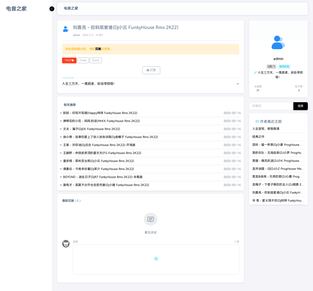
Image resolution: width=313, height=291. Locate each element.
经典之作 (258, 136)
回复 (98, 49)
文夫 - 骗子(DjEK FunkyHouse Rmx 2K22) (91, 129)
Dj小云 (95, 60)
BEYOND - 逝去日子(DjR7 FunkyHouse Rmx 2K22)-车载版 (103, 177)
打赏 (151, 70)
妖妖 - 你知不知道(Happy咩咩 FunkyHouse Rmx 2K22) (100, 113)
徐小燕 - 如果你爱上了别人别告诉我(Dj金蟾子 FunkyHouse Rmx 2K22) (110, 137)
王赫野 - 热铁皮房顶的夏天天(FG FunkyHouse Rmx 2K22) (102, 153)
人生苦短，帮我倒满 (265, 128)
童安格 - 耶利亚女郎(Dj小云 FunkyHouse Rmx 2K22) (98, 161)
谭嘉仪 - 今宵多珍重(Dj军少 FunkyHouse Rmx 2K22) (98, 169)
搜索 (301, 106)
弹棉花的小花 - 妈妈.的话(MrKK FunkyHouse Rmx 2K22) (101, 121)
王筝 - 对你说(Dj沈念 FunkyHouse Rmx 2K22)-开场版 (99, 145)
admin (77, 35)
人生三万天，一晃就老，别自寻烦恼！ (89, 83)
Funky (83, 60)
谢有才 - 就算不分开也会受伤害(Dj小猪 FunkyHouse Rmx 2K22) (106, 185)
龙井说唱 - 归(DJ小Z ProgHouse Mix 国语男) (282, 168)
